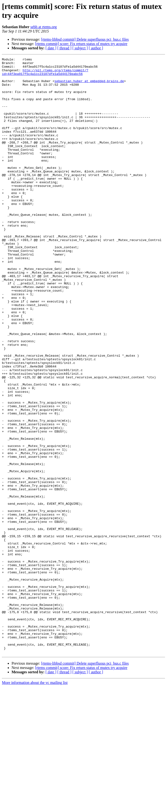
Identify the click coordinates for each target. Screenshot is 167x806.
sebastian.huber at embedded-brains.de (89, 86)
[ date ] (50, 48)
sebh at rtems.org (43, 27)
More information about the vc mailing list (35, 802)
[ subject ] (80, 48)
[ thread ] (64, 48)
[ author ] (96, 48)
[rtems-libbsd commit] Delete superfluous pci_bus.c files (85, 39)
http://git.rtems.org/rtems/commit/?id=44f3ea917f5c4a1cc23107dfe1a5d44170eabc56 (45, 75)
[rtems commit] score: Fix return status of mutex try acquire (81, 44)
